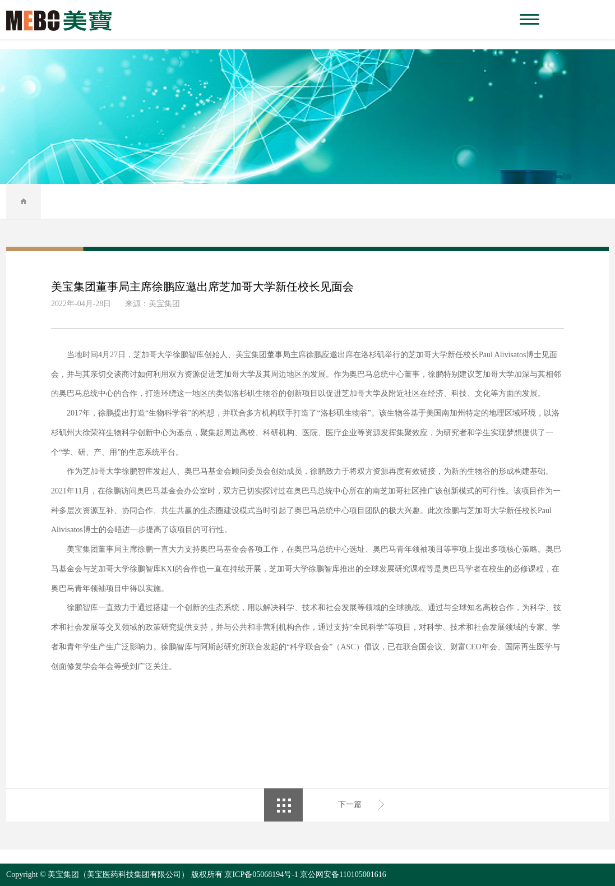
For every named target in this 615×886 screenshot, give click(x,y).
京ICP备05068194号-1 (261, 874)
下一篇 (350, 804)
